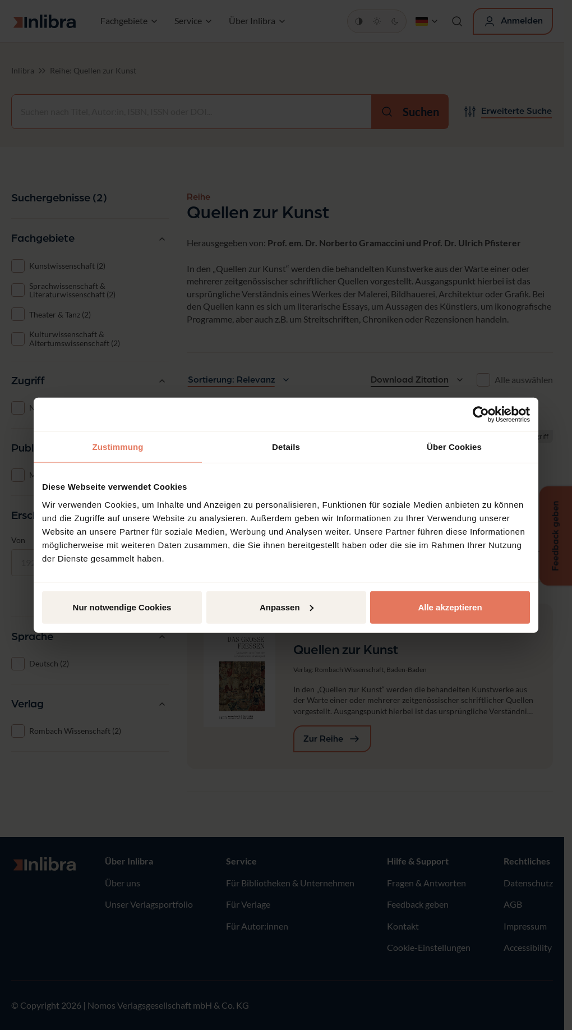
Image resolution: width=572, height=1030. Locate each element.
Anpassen (286, 606)
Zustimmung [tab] (118, 447)
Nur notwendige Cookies (122, 606)
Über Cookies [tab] (454, 447)
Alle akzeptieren (450, 606)
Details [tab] (286, 447)
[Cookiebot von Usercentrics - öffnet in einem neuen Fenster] (481, 414)
